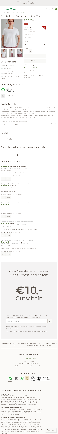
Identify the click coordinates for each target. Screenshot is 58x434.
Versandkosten (31, 31)
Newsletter (22, 344)
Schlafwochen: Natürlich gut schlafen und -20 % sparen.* (28, 2)
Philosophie (6, 344)
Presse (54, 344)
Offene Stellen (48, 344)
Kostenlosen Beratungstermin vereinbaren (30, 366)
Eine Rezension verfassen (9, 155)
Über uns (14, 344)
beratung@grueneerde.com (34, 73)
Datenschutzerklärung (12, 328)
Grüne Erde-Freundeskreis (32, 344)
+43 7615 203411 (32, 68)
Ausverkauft (35, 56)
